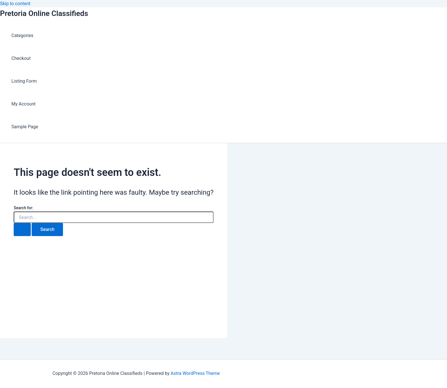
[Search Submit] (22, 229)
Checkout (21, 58)
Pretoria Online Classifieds (44, 13)
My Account (23, 104)
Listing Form (24, 81)
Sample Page (24, 126)
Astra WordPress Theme (195, 373)
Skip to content (15, 3)
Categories (22, 35)
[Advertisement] (113, 298)
